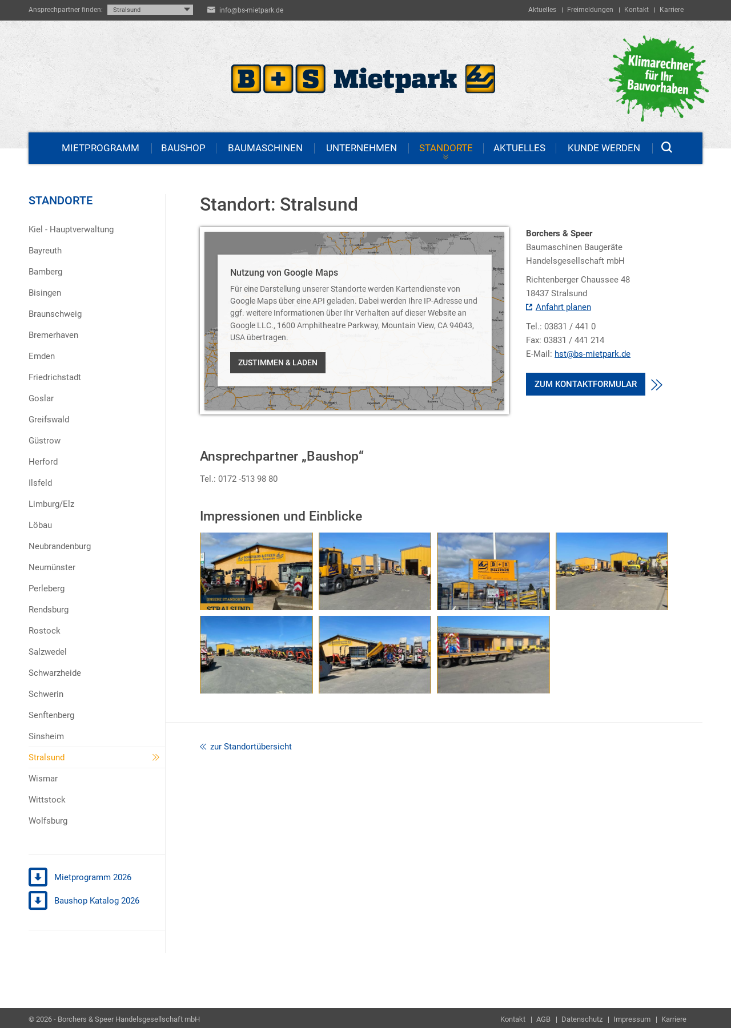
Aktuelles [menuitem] (542, 10)
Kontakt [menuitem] (636, 10)
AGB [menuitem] (543, 1019)
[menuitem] (97, 229)
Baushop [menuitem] (183, 148)
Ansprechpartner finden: (66, 10)
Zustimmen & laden (278, 362)
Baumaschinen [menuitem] (265, 148)
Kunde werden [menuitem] (604, 148)
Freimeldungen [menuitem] (590, 10)
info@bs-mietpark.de (251, 10)
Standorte (61, 200)
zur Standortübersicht (246, 746)
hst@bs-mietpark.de (592, 355)
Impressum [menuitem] (631, 1019)
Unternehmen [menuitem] (361, 148)
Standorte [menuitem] (446, 148)
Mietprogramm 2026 (80, 878)
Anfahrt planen (558, 308)
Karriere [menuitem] (672, 10)
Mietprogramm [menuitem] (100, 148)
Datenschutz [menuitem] (582, 1019)
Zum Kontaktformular (586, 384)
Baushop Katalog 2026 (84, 901)
